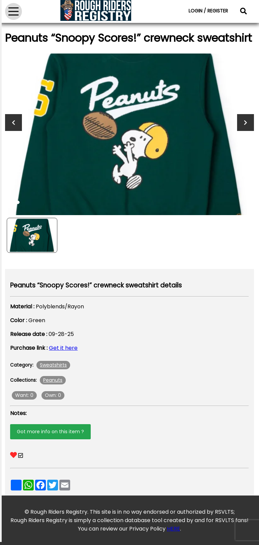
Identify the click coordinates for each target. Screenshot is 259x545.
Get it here (63, 348)
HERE (173, 529)
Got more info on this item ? (50, 431)
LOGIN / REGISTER (208, 10)
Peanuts (52, 380)
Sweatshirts (53, 365)
